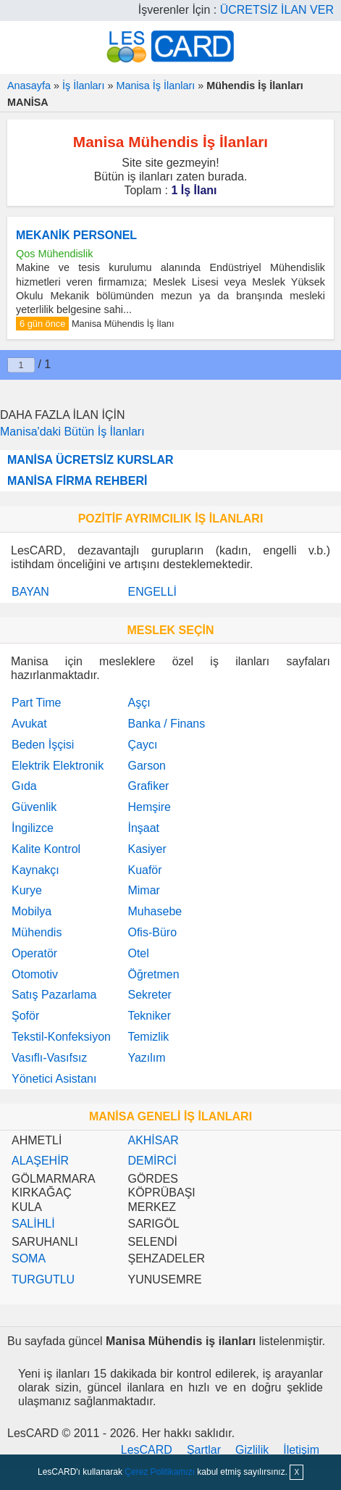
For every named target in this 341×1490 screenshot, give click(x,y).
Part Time (36, 702)
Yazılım (146, 1058)
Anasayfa (29, 85)
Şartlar (204, 1450)
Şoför (25, 1016)
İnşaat (143, 828)
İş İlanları (83, 85)
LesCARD (146, 1450)
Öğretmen (153, 974)
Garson (146, 765)
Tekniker (149, 1016)
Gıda (24, 786)
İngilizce (33, 828)
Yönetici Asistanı (54, 1079)
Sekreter (149, 995)
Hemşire (149, 807)
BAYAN (30, 592)
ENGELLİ (152, 592)
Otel (137, 953)
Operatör (34, 953)
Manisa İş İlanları (155, 85)
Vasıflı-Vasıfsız (49, 1058)
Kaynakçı (35, 870)
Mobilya (31, 911)
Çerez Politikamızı (160, 1472)
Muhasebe (154, 911)
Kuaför (144, 870)
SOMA (29, 1258)
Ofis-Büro (152, 932)
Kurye (27, 890)
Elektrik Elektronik (58, 765)
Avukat (29, 723)
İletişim (301, 1450)
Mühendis (37, 932)
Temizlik (148, 1037)
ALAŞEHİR (40, 1160)
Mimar (143, 890)
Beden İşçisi (43, 744)
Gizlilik (252, 1450)
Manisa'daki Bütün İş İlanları (72, 431)
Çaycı (142, 744)
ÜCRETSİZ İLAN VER (277, 10)
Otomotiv (35, 974)
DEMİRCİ (152, 1160)
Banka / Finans (166, 723)
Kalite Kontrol (46, 849)
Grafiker (148, 786)
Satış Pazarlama (54, 995)
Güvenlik (34, 807)
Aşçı (138, 702)
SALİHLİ (33, 1224)
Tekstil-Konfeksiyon (61, 1037)
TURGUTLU (43, 1279)
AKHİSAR (152, 1140)
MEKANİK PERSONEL (76, 235)
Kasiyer (146, 849)
